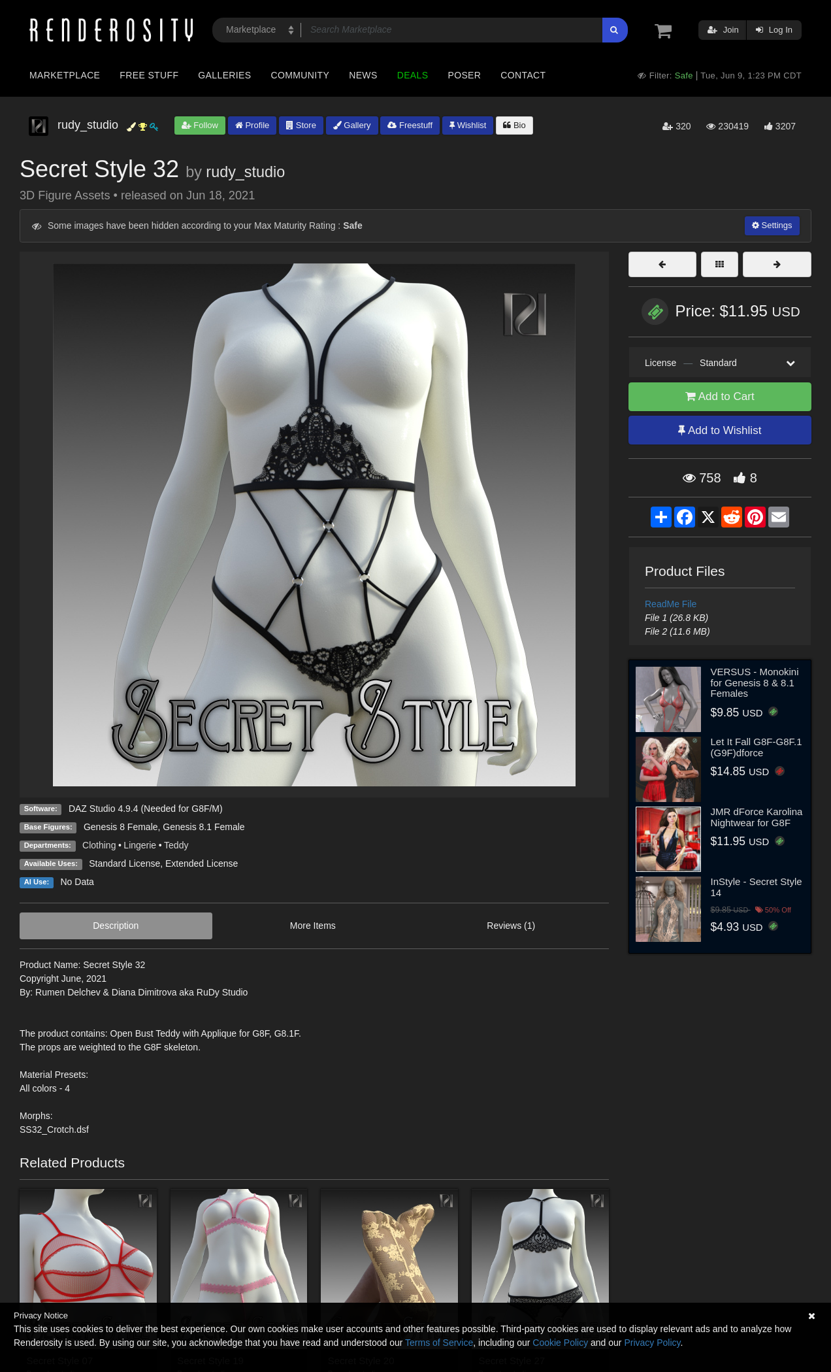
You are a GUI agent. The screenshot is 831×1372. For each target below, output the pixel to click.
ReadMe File (670, 604)
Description (115, 925)
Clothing (99, 845)
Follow (200, 125)
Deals (413, 75)
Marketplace (64, 75)
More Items (313, 925)
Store (301, 125)
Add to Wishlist (719, 430)
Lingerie (139, 845)
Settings (772, 225)
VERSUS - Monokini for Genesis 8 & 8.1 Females (755, 682)
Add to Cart (720, 396)
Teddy (176, 845)
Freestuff (409, 125)
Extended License (201, 863)
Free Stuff (149, 75)
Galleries (224, 75)
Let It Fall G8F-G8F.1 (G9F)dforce (756, 747)
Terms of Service (439, 1342)
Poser (464, 75)
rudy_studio (245, 171)
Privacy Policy (652, 1342)
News (363, 75)
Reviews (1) (511, 925)
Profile (252, 125)
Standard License (124, 863)
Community (300, 75)
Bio (514, 125)
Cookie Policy (560, 1342)
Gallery (352, 125)
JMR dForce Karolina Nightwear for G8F (757, 817)
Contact (523, 75)
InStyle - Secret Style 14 (756, 887)
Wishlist (467, 125)
